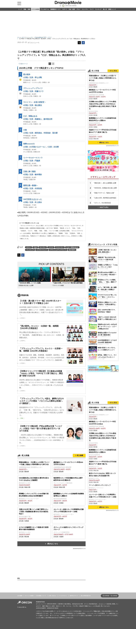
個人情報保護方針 (86, 595)
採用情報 (106, 595)
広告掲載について (41, 595)
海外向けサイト (74, 595)
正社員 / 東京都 (34, 531)
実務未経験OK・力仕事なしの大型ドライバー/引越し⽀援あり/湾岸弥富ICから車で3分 (102, 78)
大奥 (25, 130)
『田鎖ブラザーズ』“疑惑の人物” (103, 193)
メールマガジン (62, 595)
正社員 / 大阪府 (69, 531)
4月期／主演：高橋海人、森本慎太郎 (37, 119)
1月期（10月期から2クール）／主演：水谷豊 (41, 147)
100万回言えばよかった (32, 199)
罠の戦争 (26, 74)
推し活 (105, 9)
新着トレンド (112, 9)
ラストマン (59, 247)
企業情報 (114, 595)
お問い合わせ (52, 595)
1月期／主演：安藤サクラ (33, 91)
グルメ (78, 9)
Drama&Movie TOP (40, 37)
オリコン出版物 (29, 595)
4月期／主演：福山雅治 (32, 105)
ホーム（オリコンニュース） (25, 37)
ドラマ (49, 37)
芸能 (25, 9)
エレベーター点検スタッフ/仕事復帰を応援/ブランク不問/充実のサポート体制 (102, 496)
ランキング (98, 9)
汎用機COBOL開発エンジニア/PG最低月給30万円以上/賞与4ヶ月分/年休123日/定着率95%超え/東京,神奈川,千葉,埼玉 (102, 105)
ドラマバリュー (42, 250)
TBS (35, 247)
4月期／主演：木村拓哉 (32, 188)
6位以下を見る (103, 207)
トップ (20, 9)
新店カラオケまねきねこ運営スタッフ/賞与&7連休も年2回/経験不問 (102, 474)
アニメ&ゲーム (45, 9)
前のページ (24, 64)
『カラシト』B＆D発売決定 (102, 203)
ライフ (92, 9)
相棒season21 (29, 144)
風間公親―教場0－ (30, 185)
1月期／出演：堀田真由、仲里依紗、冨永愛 (40, 133)
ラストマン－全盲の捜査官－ (34, 102)
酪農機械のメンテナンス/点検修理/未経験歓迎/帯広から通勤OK (102, 119)
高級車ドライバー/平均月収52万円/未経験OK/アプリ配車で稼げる (102, 131)
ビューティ (85, 9)
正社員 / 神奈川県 (34, 482)
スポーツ (64, 9)
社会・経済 (72, 9)
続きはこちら (52, 544)
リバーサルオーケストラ (33, 158)
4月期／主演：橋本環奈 (32, 175)
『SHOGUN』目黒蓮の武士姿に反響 (105, 188)
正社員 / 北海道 (69, 498)
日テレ (28, 247)
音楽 (29, 9)
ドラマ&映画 (35, 9)
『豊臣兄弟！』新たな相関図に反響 (104, 183)
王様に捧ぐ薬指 (29, 172)
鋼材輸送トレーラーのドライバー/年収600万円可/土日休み (102, 91)
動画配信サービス (55, 9)
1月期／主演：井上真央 (32, 202)
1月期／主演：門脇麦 (31, 161)
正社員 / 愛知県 (34, 466)
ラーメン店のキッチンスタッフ (100, 485)
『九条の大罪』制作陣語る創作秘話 (104, 198)
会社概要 (19, 595)
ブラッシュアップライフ (33, 88)
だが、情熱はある (30, 116)
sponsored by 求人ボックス (79, 548)
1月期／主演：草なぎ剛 (32, 77)
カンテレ (43, 247)
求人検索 (80, 455)
